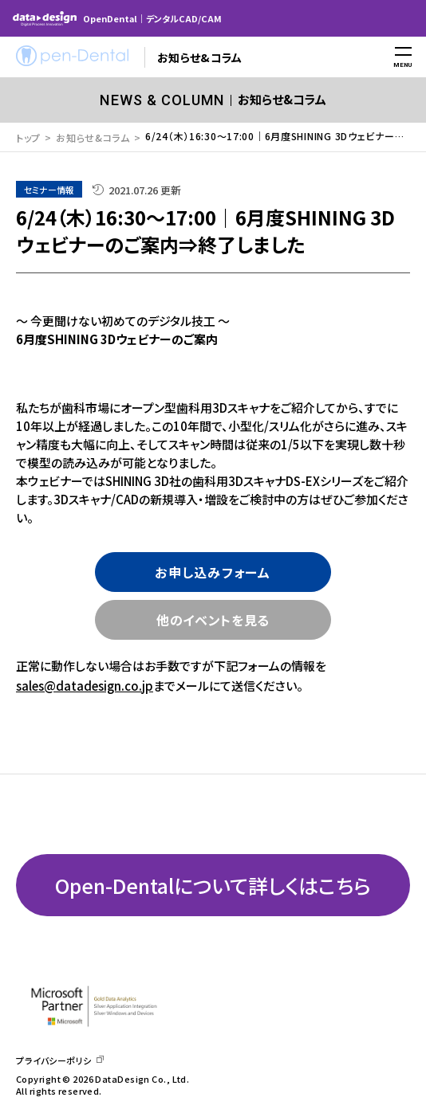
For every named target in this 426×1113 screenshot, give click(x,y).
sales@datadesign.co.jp (84, 685)
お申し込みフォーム (213, 572)
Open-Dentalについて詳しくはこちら (213, 885)
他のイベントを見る (213, 619)
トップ (28, 137)
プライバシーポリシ (54, 1061)
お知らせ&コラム (93, 137)
